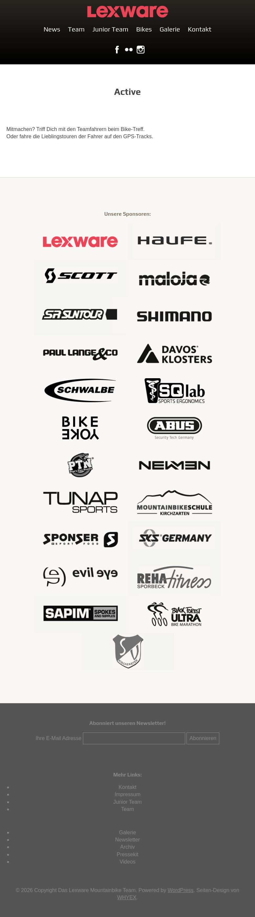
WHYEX (126, 897)
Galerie (170, 29)
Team (76, 29)
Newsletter (127, 839)
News (52, 29)
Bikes (144, 29)
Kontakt (199, 29)
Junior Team (110, 29)
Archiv (127, 847)
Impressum (127, 794)
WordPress (180, 890)
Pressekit (127, 854)
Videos (128, 861)
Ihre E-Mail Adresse (59, 738)
